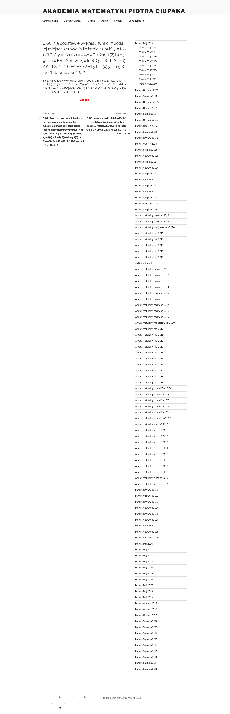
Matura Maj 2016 (148, 56)
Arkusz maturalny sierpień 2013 (151, 442)
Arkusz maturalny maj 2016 (149, 239)
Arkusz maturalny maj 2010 (149, 328)
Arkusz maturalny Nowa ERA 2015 (153, 388)
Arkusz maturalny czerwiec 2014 (152, 287)
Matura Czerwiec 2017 (147, 120)
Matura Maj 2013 (148, 70)
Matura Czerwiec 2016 (147, 137)
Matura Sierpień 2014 (146, 161)
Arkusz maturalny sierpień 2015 (151, 454)
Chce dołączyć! (136, 20)
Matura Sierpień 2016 (146, 132)
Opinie (104, 20)
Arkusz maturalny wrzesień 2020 (152, 484)
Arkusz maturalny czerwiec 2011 (152, 269)
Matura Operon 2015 (146, 143)
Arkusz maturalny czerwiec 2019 (152, 221)
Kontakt (118, 20)
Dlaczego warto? (72, 20)
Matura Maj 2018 (148, 47)
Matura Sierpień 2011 (146, 197)
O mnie (91, 20)
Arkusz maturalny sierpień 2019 (151, 478)
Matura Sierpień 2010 (146, 209)
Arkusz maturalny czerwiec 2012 (152, 275)
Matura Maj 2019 (144, 43)
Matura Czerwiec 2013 (147, 179)
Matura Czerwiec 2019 (147, 90)
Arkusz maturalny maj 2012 (149, 340)
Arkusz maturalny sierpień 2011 (151, 430)
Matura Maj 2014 (148, 65)
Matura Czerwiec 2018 (147, 102)
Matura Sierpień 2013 (146, 173)
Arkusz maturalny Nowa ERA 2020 (153, 418)
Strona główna (50, 20)
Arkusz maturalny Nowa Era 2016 (152, 394)
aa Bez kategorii (143, 263)
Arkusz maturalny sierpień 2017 (151, 466)
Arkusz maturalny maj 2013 (149, 346)
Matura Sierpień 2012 (146, 185)
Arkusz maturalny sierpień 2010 (151, 424)
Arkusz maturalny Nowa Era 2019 (152, 412)
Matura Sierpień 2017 (146, 114)
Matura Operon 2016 (146, 125)
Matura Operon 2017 (146, 108)
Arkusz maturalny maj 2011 (149, 334)
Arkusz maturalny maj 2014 (149, 352)
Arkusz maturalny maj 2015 (149, 233)
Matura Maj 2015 (148, 61)
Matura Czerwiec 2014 (147, 167)
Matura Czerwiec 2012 (147, 191)
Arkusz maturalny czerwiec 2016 (152, 299)
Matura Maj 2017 (148, 52)
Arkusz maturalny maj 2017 (149, 245)
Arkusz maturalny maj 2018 (149, 251)
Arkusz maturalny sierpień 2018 (151, 472)
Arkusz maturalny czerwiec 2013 (152, 281)
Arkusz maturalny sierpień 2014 (151, 448)
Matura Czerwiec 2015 (147, 155)
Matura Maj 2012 (148, 74)
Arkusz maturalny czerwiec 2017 (152, 305)
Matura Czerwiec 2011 (146, 203)
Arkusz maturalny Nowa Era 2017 (152, 400)
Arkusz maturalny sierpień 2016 (151, 460)
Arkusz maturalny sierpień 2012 (151, 436)
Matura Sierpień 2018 (146, 96)
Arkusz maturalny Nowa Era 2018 (152, 406)
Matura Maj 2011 (147, 79)
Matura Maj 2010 (148, 83)
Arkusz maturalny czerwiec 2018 (152, 215)
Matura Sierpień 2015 (146, 149)
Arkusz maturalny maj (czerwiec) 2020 (155, 227)
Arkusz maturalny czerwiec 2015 (152, 293)
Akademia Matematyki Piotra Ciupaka (114, 11)
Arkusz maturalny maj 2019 (149, 257)
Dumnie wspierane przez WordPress (122, 697)
